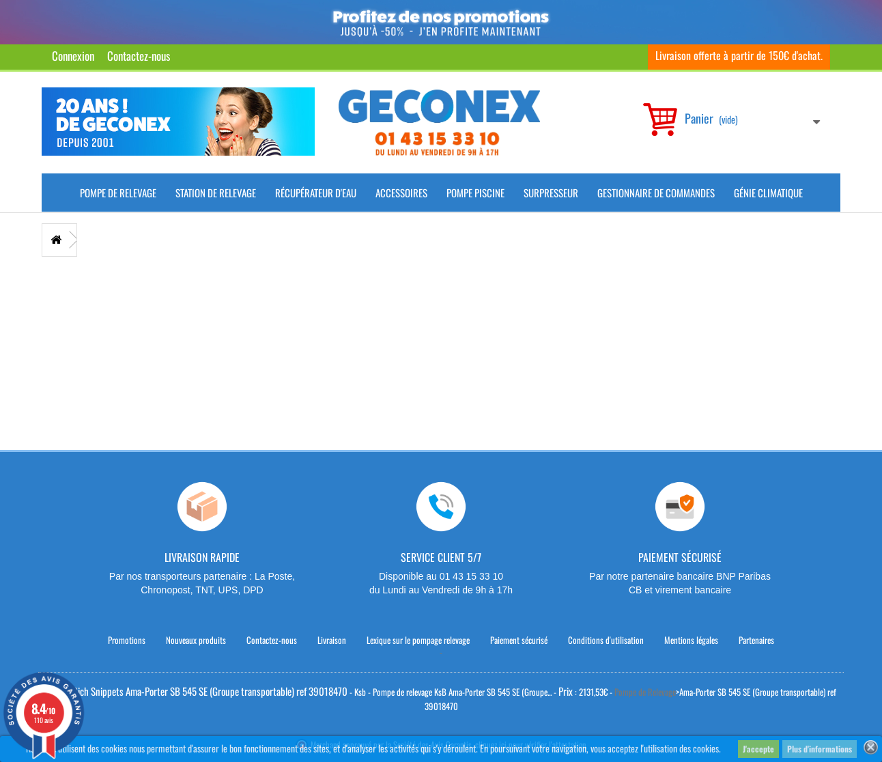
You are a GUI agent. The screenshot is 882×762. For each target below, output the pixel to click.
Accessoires (401, 192)
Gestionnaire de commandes (656, 192)
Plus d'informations (819, 748)
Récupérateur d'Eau (315, 192)
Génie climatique (768, 192)
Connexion (73, 55)
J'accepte (758, 748)
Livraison (331, 640)
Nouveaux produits (196, 640)
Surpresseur (551, 192)
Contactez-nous (138, 55)
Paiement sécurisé (518, 640)
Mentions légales (691, 640)
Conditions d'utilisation (606, 640)
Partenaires (756, 640)
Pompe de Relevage (118, 192)
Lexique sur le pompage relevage (418, 640)
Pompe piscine (475, 192)
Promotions (126, 640)
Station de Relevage (215, 192)
